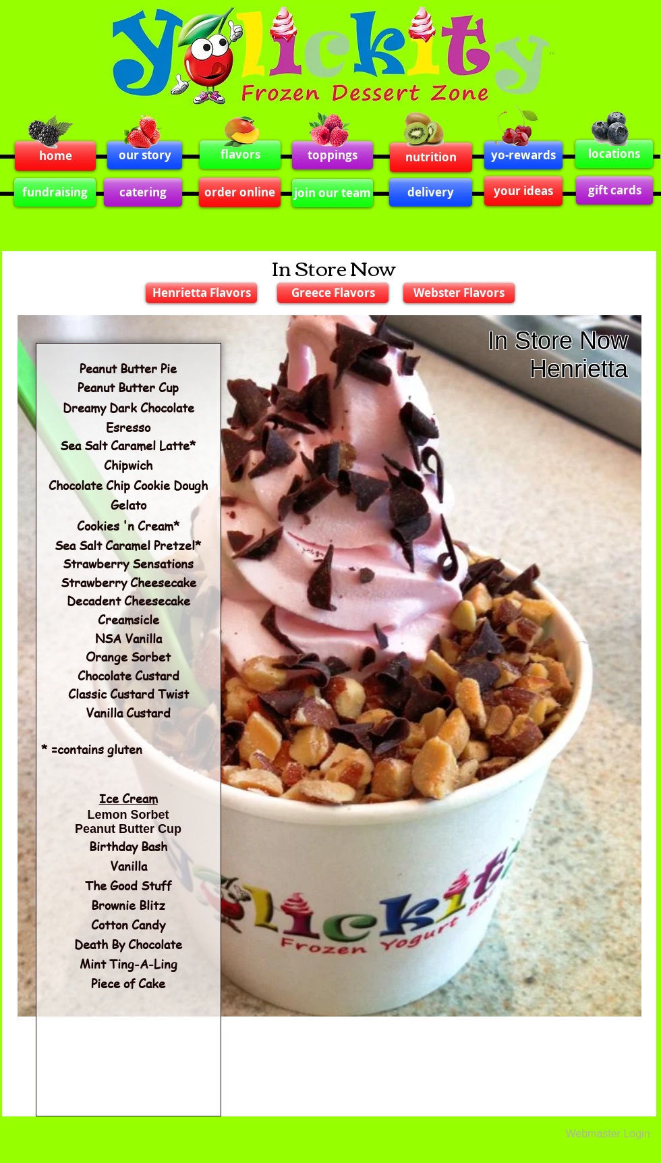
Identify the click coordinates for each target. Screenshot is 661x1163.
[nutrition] (431, 157)
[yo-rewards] (523, 155)
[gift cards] (614, 190)
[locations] (614, 154)
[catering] (143, 192)
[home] (55, 156)
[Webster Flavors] (459, 293)
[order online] (240, 192)
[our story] (144, 155)
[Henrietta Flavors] (201, 293)
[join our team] (332, 193)
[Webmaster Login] (607, 1134)
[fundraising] (55, 192)
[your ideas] (523, 191)
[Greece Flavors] (333, 293)
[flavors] (240, 154)
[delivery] (430, 192)
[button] (329, 666)
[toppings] (332, 155)
